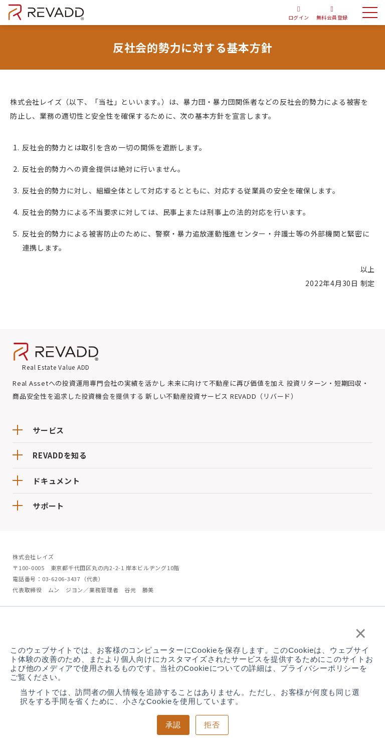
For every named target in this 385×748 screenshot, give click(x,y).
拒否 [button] (212, 724)
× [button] (360, 633)
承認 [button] (173, 724)
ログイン (298, 17)
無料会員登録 (331, 17)
